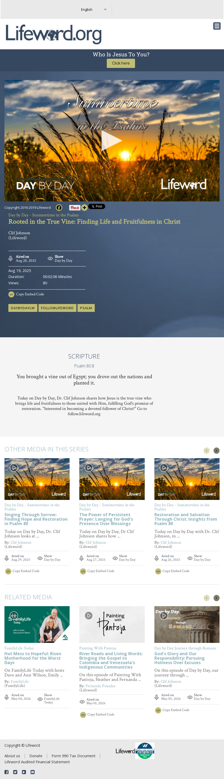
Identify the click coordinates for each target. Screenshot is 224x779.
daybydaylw (23, 308)
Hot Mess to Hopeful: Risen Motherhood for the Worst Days (32, 658)
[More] (84, 207)
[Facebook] (59, 207)
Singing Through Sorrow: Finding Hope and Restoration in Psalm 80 (36, 519)
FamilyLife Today (52, 700)
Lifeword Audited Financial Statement (37, 761)
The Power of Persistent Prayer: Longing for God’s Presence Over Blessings (106, 519)
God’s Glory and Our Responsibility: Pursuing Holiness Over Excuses (179, 658)
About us (12, 755)
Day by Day (63, 260)
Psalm (86, 308)
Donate (35, 755)
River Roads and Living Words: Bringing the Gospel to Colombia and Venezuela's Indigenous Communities (111, 661)
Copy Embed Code (30, 294)
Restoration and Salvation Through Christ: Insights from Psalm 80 (185, 519)
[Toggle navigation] (217, 26)
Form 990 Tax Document (74, 755)
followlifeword (57, 308)
